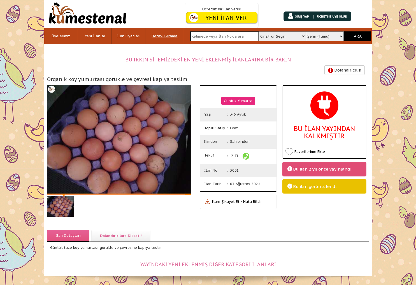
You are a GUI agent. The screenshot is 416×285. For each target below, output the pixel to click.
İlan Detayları (68, 235)
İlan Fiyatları (129, 36)
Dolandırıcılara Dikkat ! (121, 235)
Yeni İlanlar (95, 36)
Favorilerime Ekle (309, 151)
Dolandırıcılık (344, 70)
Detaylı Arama (164, 36)
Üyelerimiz (61, 36)
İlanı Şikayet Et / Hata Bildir (237, 201)
